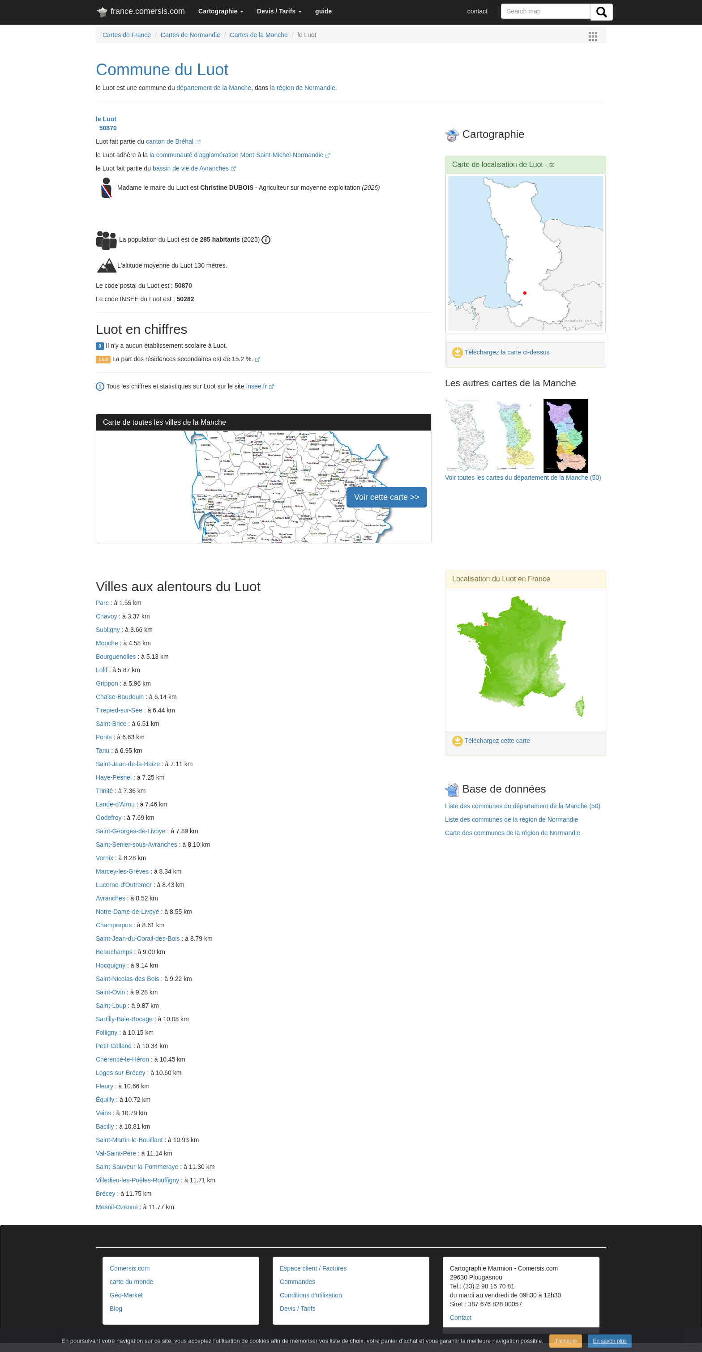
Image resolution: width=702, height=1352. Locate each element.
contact (477, 11)
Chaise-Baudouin (121, 696)
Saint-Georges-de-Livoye (131, 831)
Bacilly (106, 1126)
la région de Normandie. (303, 87)
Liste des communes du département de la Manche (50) (522, 806)
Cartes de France (127, 34)
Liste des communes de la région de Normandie (511, 819)
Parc (103, 602)
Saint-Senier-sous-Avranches (137, 844)
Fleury (105, 1086)
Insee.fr (260, 386)
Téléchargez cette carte (491, 740)
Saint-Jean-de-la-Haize (129, 764)
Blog (116, 1308)
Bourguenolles (116, 656)
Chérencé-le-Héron (123, 1059)
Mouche (108, 643)
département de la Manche (214, 87)
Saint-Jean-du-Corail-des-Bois (138, 938)
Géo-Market (126, 1295)
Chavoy (107, 616)
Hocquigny (111, 965)
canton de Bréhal (173, 141)
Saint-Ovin (111, 992)
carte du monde (131, 1281)
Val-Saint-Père (117, 1153)
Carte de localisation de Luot (497, 164)
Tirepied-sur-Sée (120, 710)
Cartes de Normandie (190, 34)
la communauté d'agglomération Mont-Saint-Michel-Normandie (240, 154)
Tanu (103, 750)
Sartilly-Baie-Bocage (125, 1019)
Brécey (106, 1193)
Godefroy (109, 817)
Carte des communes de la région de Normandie (512, 832)
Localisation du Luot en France (501, 579)
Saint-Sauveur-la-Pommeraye (138, 1166)
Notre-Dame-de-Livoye (128, 911)
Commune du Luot (162, 69)
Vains (104, 1113)
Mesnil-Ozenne (118, 1207)
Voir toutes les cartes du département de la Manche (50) (523, 477)
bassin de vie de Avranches (194, 168)
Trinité (105, 790)
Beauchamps (115, 951)
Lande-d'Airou (116, 804)
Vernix (105, 858)
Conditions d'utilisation (311, 1295)
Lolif (102, 670)
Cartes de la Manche (259, 34)
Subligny (109, 629)
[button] (221, 11)
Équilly (106, 1099)
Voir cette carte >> (386, 497)
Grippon (108, 683)
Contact (460, 1317)
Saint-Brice (112, 723)
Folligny (107, 1032)
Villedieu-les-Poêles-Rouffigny (138, 1180)
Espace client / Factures (313, 1268)
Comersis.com (130, 1268)
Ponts (105, 737)
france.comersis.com (140, 13)
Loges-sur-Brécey (121, 1072)
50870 (106, 128)
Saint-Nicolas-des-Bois (128, 978)
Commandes (297, 1281)
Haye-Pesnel (114, 777)
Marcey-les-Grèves (123, 871)
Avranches (111, 898)
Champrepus (114, 925)
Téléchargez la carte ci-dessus (501, 352)
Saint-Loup (112, 1005)
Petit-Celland (114, 1045)
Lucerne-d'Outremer (125, 884)
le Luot (106, 119)
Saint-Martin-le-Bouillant (130, 1139)
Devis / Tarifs (298, 1308)
